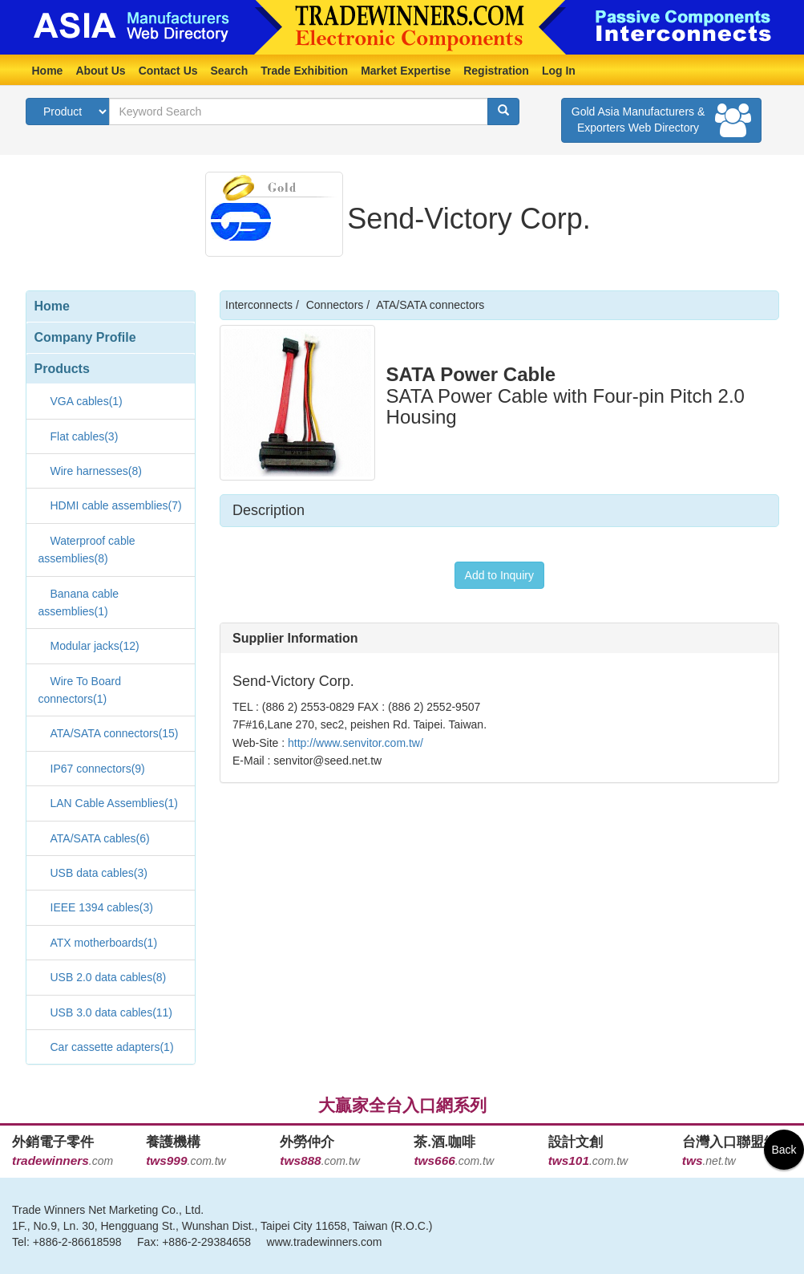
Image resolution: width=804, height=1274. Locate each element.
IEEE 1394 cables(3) (102, 907)
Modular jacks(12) (95, 645)
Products (62, 368)
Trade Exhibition (304, 70)
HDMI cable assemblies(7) (116, 505)
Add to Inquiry (499, 575)
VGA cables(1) (87, 401)
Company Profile (85, 337)
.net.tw (709, 1160)
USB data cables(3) (99, 872)
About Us (100, 70)
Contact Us (168, 70)
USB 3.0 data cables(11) (112, 1012)
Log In (559, 70)
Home (47, 70)
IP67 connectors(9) (98, 768)
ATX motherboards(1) (104, 942)
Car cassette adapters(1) (112, 1047)
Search (229, 70)
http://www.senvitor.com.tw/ (354, 742)
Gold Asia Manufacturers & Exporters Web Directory (661, 120)
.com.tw (186, 1160)
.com (62, 1160)
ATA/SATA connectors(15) (115, 733)
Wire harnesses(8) (96, 471)
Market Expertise (405, 70)
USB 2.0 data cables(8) (109, 977)
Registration (496, 70)
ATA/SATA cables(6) (100, 838)
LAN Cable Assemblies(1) (115, 803)
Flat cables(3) (85, 436)
